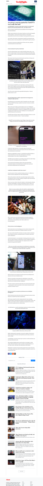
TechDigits (21, 1)
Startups (31, 484)
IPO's (31, 483)
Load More (21, 471)
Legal (23, 484)
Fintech (23, 483)
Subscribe (33, 360)
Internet (31, 485)
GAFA (23, 485)
